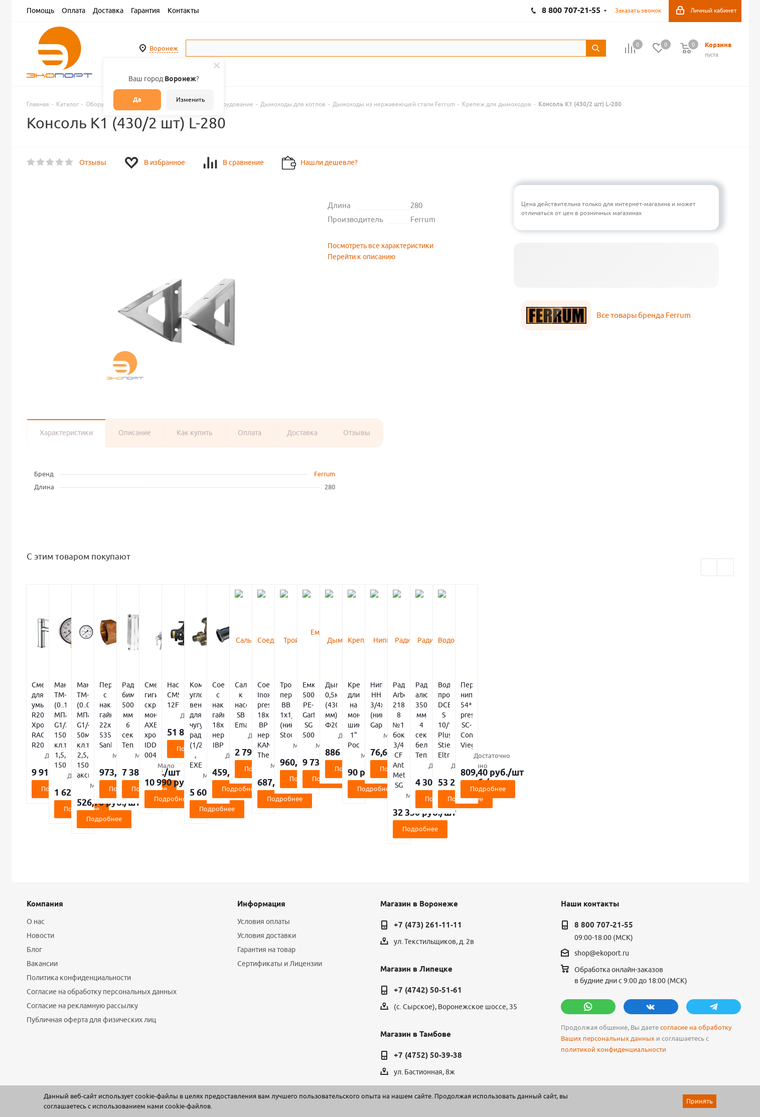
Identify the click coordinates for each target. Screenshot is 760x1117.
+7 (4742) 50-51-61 (428, 909)
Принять (699, 1101)
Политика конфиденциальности (79, 897)
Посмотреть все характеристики (380, 246)
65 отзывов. (152, 1083)
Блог (34, 869)
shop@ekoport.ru (601, 873)
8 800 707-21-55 (603, 844)
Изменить (190, 99)
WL (96, 1072)
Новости (40, 855)
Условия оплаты (263, 841)
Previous (709, 568)
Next (725, 568)
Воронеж (163, 48)
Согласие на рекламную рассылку (82, 925)
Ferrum (324, 474)
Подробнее (85, 738)
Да (137, 99)
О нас (36, 841)
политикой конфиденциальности (613, 969)
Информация (261, 823)
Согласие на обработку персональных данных (102, 911)
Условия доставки (266, 855)
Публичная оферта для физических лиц (91, 940)
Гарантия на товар (266, 869)
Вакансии (42, 883)
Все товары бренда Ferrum (643, 315)
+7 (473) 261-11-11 (428, 844)
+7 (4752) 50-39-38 (428, 975)
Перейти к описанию (361, 257)
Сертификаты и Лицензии (279, 883)
